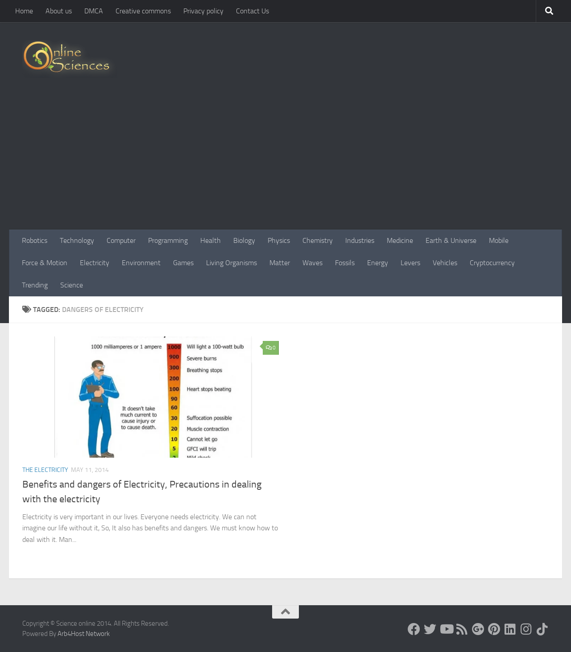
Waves (312, 262)
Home (24, 11)
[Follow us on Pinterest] (494, 629)
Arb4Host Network (84, 634)
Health (210, 240)
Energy (377, 262)
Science (71, 285)
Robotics (34, 240)
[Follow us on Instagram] (526, 629)
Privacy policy (203, 11)
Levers (410, 262)
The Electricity (45, 470)
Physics (279, 240)
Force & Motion (44, 262)
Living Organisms (231, 262)
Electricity (94, 262)
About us (59, 11)
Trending (35, 285)
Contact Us (252, 11)
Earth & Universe (451, 240)
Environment (141, 262)
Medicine (400, 240)
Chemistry (317, 240)
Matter (279, 262)
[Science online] (414, 629)
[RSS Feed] (462, 629)
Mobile (499, 240)
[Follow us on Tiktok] (542, 629)
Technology (77, 240)
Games (183, 262)
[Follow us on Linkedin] (510, 629)
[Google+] (478, 629)
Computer (121, 240)
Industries (359, 240)
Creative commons (143, 11)
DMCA (93, 11)
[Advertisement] (285, 162)
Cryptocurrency (492, 262)
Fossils (345, 262)
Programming (168, 240)
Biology (244, 240)
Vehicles (445, 262)
